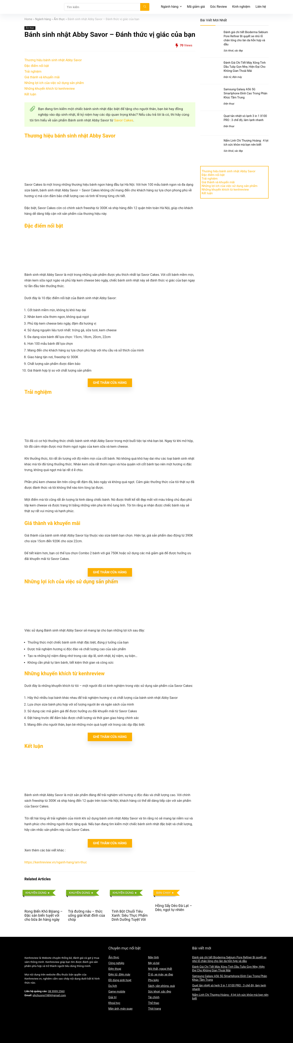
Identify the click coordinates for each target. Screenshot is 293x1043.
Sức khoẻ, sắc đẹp (233, 50)
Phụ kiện (153, 980)
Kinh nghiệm (241, 7)
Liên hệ (261, 7)
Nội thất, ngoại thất (160, 968)
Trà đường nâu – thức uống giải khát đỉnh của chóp (86, 915)
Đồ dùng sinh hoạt (119, 980)
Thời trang (154, 1008)
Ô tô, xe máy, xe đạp (160, 974)
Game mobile (116, 991)
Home (28, 19)
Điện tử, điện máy (233, 77)
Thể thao (153, 1003)
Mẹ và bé (153, 963)
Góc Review (218, 7)
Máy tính (153, 957)
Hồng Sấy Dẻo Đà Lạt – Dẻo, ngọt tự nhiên (173, 908)
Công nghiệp (116, 963)
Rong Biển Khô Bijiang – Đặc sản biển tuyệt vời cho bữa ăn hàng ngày (43, 915)
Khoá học (114, 1003)
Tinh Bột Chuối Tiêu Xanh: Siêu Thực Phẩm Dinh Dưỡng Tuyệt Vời (130, 915)
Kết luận (30, 94)
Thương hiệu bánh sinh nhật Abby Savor (53, 60)
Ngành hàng (169, 7)
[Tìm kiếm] (144, 7)
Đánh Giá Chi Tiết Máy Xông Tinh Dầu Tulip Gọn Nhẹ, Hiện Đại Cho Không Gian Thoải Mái (245, 66)
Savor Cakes (123, 120)
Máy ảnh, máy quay (120, 1008)
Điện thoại (229, 103)
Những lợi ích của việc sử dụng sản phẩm (54, 83)
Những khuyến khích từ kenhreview (49, 89)
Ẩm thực (59, 19)
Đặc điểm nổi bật (36, 66)
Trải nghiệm (33, 71)
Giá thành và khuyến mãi (42, 77)
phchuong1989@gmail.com (49, 995)
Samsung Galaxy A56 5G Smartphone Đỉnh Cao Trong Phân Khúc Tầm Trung (245, 93)
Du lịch (112, 985)
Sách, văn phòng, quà (161, 985)
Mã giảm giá (196, 7)
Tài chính (153, 997)
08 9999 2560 (56, 991)
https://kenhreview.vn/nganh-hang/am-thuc (55, 862)
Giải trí (112, 997)
